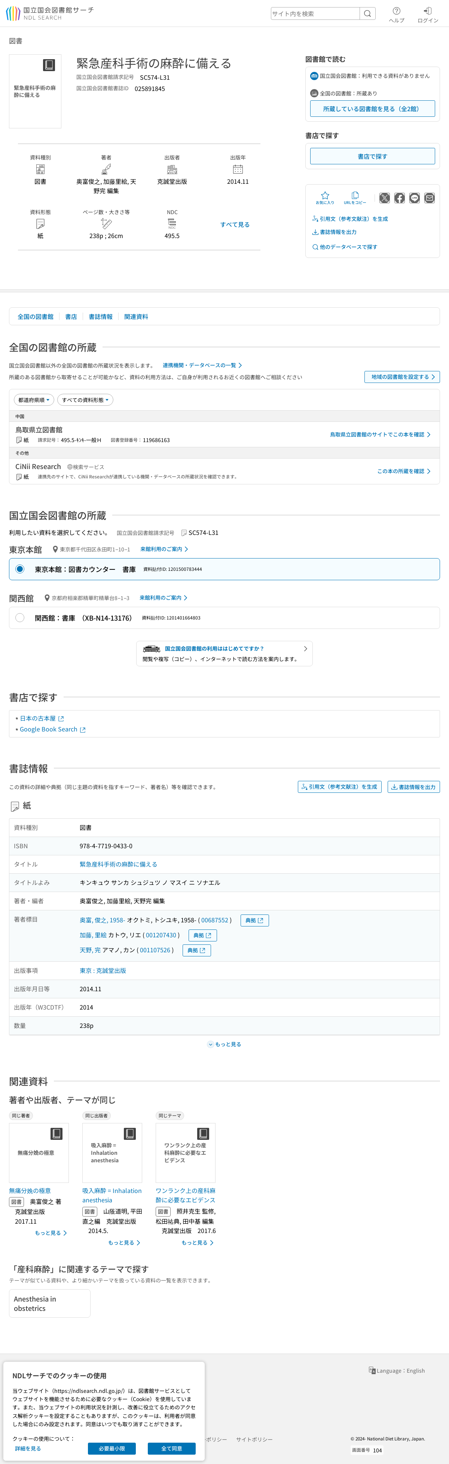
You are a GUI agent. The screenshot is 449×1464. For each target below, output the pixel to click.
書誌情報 (101, 316)
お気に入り (325, 198)
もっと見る (52, 1233)
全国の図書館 (36, 316)
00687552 (214, 919)
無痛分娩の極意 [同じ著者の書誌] (30, 1190)
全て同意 (171, 1448)
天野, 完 (90, 949)
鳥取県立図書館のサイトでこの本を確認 (381, 434)
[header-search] (323, 13)
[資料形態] (85, 400)
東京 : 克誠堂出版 (103, 970)
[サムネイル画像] (40, 1153)
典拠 (254, 920)
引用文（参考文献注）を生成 (350, 219)
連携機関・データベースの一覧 (204, 365)
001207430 (161, 934)
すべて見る (235, 224)
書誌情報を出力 (334, 232)
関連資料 (136, 316)
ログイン (428, 14)
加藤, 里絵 (93, 934)
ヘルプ (396, 14)
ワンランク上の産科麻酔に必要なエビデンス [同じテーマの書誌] (186, 1195)
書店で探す (373, 156)
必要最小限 (112, 1448)
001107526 (155, 949)
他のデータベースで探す (345, 247)
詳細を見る (28, 1448)
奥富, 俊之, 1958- (102, 919)
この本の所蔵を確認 (405, 471)
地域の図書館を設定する (405, 376)
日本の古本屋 (42, 717)
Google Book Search (53, 728)
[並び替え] (34, 400)
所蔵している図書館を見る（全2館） (372, 108)
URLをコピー (355, 198)
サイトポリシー (254, 1439)
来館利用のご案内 (165, 549)
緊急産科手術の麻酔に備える (119, 863)
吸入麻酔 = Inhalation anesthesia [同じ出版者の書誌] (112, 1195)
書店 (71, 316)
